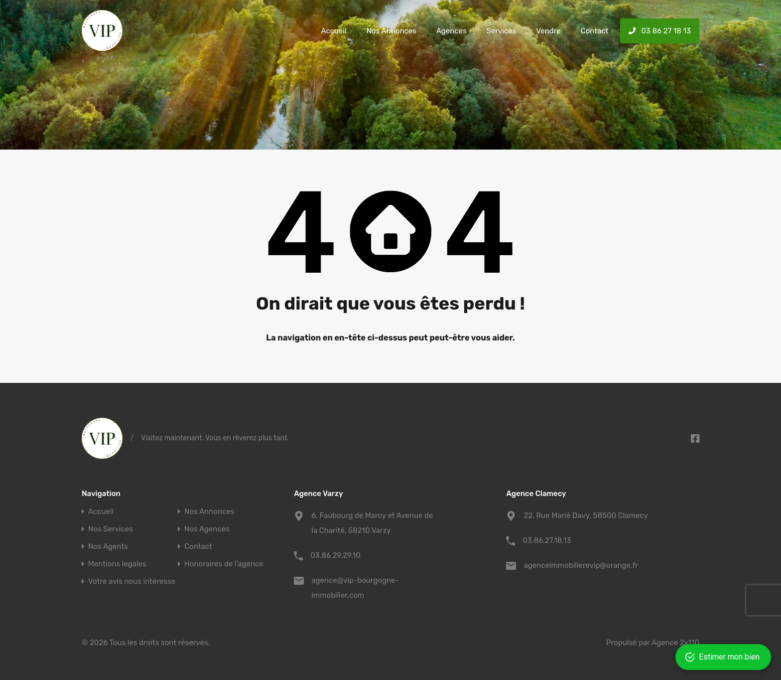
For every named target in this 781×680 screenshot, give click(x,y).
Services (502, 30)
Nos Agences (207, 529)
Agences (451, 30)
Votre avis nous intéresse (131, 581)
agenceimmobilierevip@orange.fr (580, 565)
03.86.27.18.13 (546, 540)
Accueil (333, 30)
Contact (595, 30)
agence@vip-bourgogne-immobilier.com (354, 588)
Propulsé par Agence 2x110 (652, 642)
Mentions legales (117, 564)
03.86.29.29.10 (335, 555)
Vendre (548, 30)
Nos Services (110, 529)
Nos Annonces (391, 30)
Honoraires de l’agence (223, 564)
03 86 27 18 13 (660, 30)
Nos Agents (108, 546)
